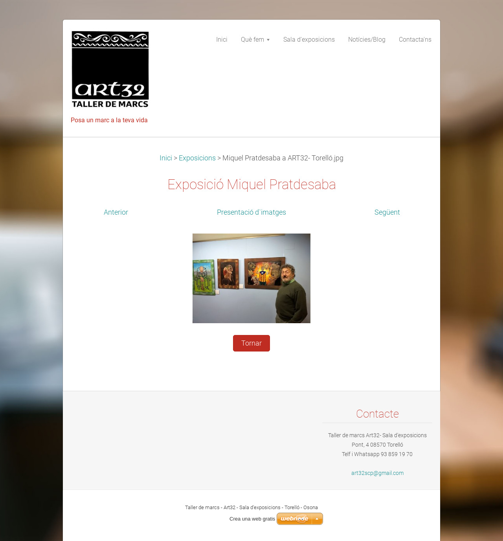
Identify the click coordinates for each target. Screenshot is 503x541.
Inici (166, 158)
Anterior (116, 212)
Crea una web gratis (252, 519)
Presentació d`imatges (251, 212)
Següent (387, 212)
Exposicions (197, 158)
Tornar (251, 343)
